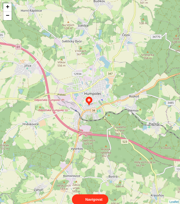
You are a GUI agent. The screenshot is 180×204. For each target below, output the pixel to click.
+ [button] (7, 7)
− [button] (7, 16)
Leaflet (174, 196)
